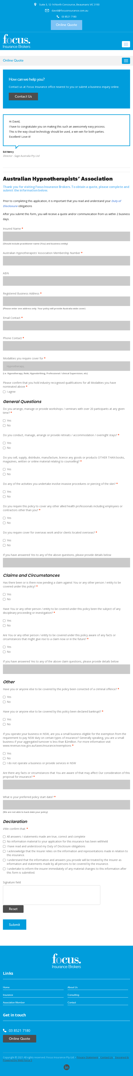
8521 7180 (70, 16)
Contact (72, 1002)
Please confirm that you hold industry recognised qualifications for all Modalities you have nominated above (59, 384)
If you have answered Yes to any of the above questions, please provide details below (57, 555)
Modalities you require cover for (23, 358)
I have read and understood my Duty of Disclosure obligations (44, 846)
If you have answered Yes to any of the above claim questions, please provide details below (61, 661)
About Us (73, 987)
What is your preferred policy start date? (28, 797)
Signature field (12, 882)
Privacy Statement (87, 1057)
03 (63, 16)
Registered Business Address (21, 293)
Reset (13, 909)
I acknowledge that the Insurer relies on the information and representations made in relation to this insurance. (65, 853)
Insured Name (12, 228)
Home (6, 987)
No (7, 425)
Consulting (73, 995)
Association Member (14, 1002)
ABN (6, 273)
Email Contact (11, 318)
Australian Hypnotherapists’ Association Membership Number (41, 253)
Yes (7, 420)
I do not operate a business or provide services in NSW (39, 763)
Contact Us (23, 97)
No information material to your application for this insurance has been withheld (55, 841)
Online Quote (66, 25)
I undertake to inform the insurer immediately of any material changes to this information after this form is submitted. (64, 870)
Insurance (8, 995)
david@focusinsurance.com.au (70, 10)
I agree (9, 391)
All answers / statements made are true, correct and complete (44, 836)
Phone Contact (12, 338)
